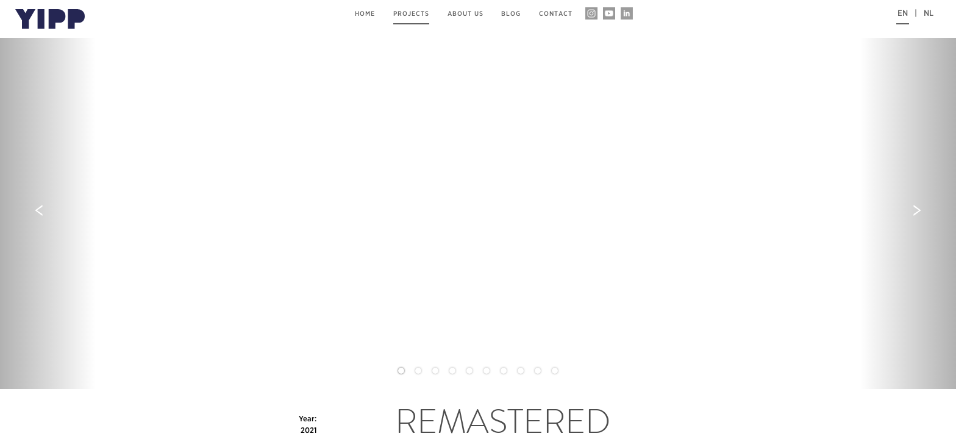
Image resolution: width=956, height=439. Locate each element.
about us (465, 13)
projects (411, 13)
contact (556, 13)
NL (928, 13)
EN (902, 13)
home (365, 13)
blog (511, 13)
